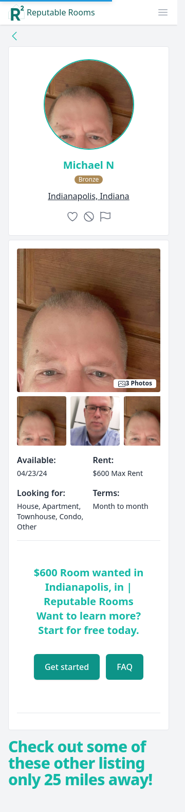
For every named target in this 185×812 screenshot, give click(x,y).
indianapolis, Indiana (88, 196)
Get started (67, 667)
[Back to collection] (14, 35)
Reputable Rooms (51, 12)
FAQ (125, 667)
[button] (163, 12)
